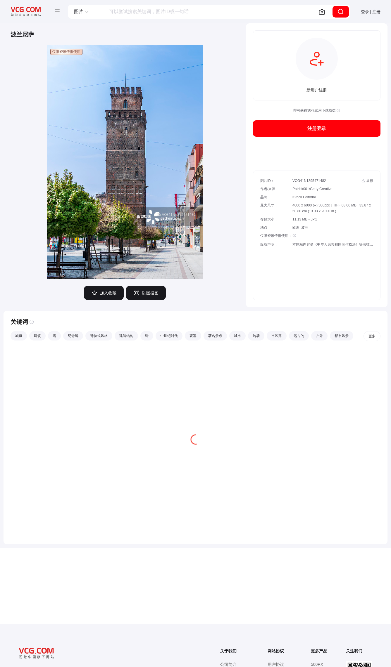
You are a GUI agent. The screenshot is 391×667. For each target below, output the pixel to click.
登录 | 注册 (370, 11)
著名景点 (215, 336)
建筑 (37, 336)
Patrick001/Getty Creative (312, 189)
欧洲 (295, 227)
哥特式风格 (99, 336)
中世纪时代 (169, 336)
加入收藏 (103, 293)
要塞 (193, 336)
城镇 (18, 336)
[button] (81, 11)
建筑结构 (126, 336)
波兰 (304, 227)
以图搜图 (146, 293)
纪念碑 (73, 336)
